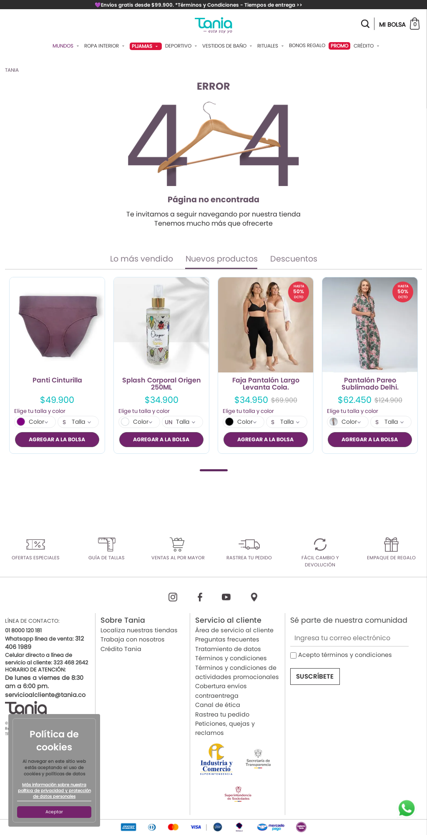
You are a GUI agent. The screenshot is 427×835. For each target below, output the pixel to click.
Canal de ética (217, 705)
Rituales (271, 46)
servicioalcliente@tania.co (45, 694)
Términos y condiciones (231, 658)
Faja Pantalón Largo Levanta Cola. (265, 384)
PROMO (339, 45)
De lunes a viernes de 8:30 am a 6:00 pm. (44, 682)
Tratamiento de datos (228, 648)
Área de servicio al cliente (234, 630)
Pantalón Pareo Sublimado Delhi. (370, 384)
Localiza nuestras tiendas (139, 630)
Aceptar (54, 812)
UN (169, 422)
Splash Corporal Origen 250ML (161, 384)
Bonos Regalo (307, 45)
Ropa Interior (105, 46)
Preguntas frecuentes (227, 639)
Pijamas (146, 46)
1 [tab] (214, 470)
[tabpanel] (57, 365)
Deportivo (182, 46)
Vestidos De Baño (228, 46)
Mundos (67, 46)
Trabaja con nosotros (132, 639)
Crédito (367, 46)
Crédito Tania (120, 648)
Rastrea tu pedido (222, 714)
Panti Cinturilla (57, 381)
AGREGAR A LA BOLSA (57, 439)
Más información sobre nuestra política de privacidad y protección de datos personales (54, 791)
